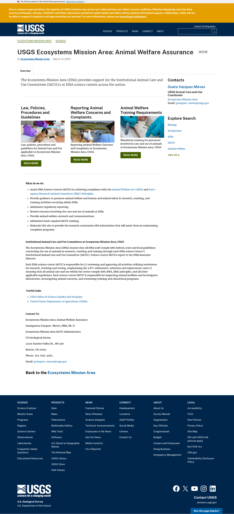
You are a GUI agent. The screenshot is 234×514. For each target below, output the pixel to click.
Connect (147, 31)
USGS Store (58, 464)
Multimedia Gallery (62, 425)
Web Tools (57, 431)
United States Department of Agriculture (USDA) (59, 301)
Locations (124, 414)
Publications (58, 419)
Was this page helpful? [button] (206, 511)
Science (107, 31)
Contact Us (125, 437)
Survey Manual (161, 414)
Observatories (25, 437)
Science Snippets (95, 419)
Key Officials (160, 425)
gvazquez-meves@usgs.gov (50, 361)
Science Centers (26, 431)
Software (56, 437)
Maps (54, 414)
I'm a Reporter (93, 449)
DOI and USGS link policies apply (197, 439)
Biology (172, 124)
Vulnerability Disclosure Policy (200, 460)
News (135, 31)
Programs (22, 419)
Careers (123, 431)
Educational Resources (30, 458)
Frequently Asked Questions (27, 451)
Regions (21, 425)
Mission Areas (25, 414)
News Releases (93, 414)
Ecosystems (175, 130)
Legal (191, 402)
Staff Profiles (126, 419)
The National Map (61, 452)
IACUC (171, 142)
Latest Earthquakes (204, 26)
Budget (157, 437)
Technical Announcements (100, 425)
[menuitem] (107, 29)
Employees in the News (98, 431)
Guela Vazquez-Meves (186, 87)
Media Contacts (94, 443)
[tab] (25, 70)
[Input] (197, 31)
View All (174, 155)
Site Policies (194, 419)
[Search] (214, 31)
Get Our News (93, 437)
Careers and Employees (166, 443)
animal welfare (176, 148)
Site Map (192, 431)
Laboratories (24, 443)
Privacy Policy (195, 425)
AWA (170, 136)
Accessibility (194, 408)
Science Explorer (26, 408)
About (160, 31)
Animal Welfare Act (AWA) (127, 189)
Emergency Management (167, 454)
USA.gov (192, 452)
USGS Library (59, 458)
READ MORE (31, 163)
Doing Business (161, 449)
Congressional (161, 431)
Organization (160, 419)
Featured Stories (94, 408)
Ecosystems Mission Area (34, 41)
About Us (158, 408)
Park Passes (58, 470)
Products (122, 31)
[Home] (30, 33)
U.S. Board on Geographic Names (65, 445)
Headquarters (127, 408)
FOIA (190, 414)
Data (54, 408)
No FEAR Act (194, 446)
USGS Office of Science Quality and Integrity (56, 296)
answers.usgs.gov (207, 502)
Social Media (126, 425)
